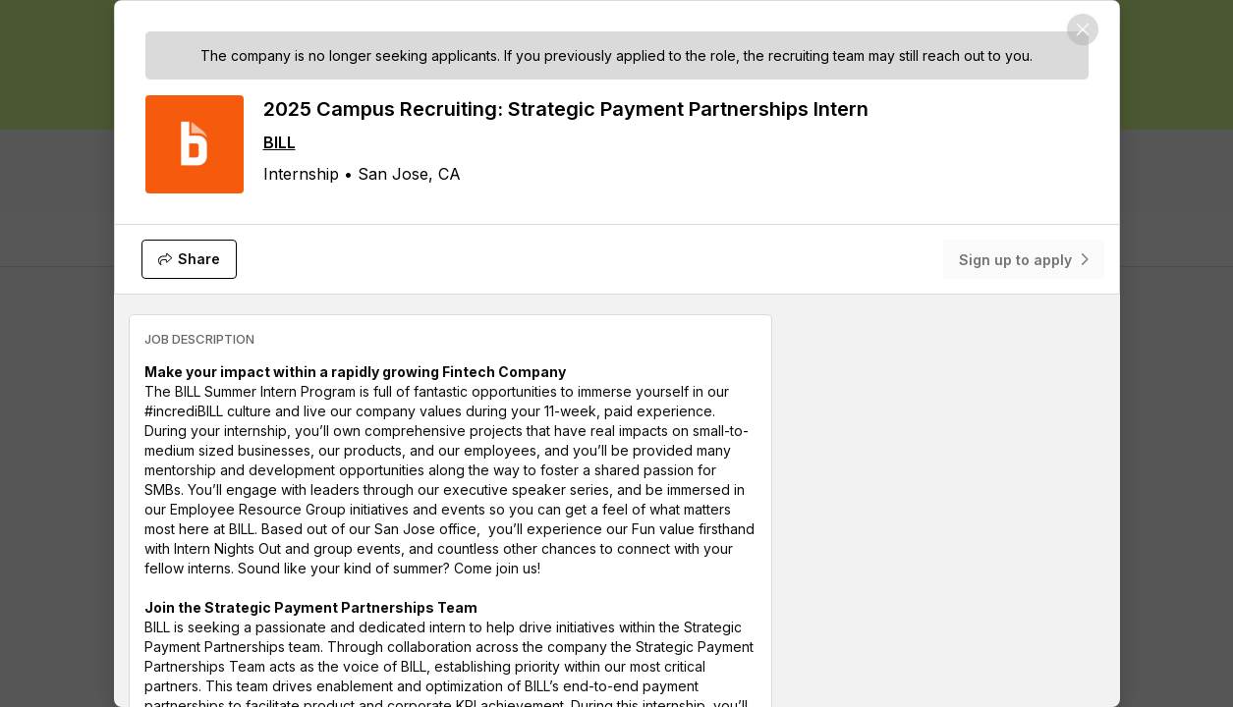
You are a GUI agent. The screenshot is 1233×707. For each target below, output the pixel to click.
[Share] (189, 259)
